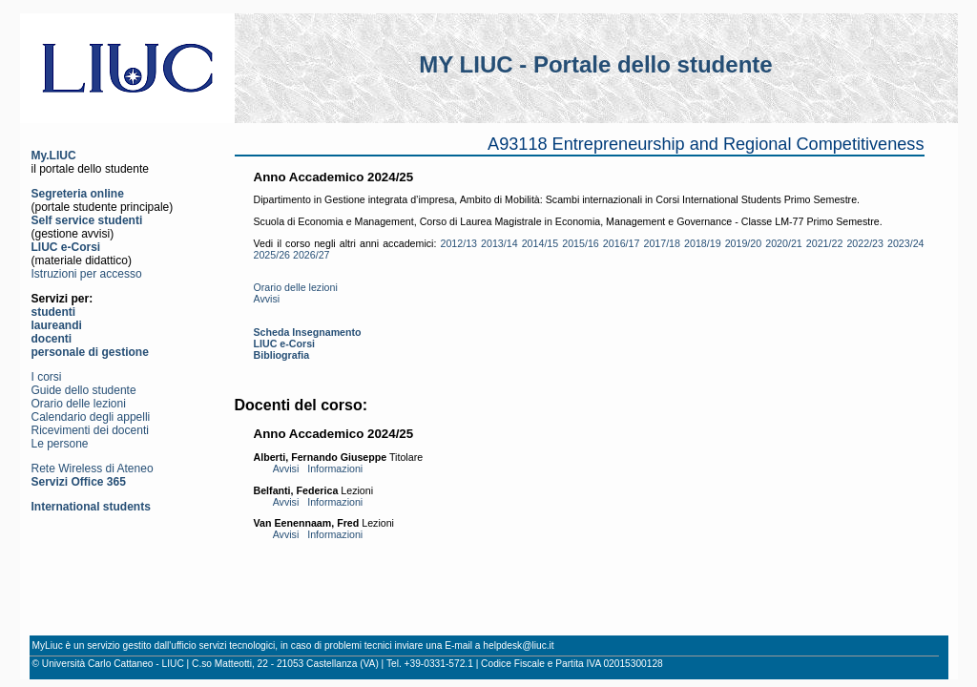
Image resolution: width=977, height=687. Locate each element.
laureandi (56, 325)
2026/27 (311, 254)
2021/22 (824, 243)
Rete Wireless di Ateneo (92, 468)
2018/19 (702, 243)
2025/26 (272, 254)
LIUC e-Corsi (66, 247)
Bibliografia (282, 355)
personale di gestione (90, 352)
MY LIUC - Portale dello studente (595, 64)
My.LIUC (53, 155)
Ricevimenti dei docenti (90, 430)
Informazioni (335, 468)
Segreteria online (77, 193)
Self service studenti (87, 220)
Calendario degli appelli (91, 417)
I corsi (46, 377)
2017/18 (661, 243)
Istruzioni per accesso (86, 274)
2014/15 (540, 243)
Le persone (60, 443)
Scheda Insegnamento (308, 332)
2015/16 (580, 243)
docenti (52, 338)
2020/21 (783, 243)
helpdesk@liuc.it (518, 645)
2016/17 (621, 243)
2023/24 (906, 243)
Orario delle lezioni (78, 403)
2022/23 (864, 243)
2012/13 (458, 243)
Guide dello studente (83, 390)
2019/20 (743, 243)
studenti (53, 312)
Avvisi (267, 298)
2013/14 (499, 243)
